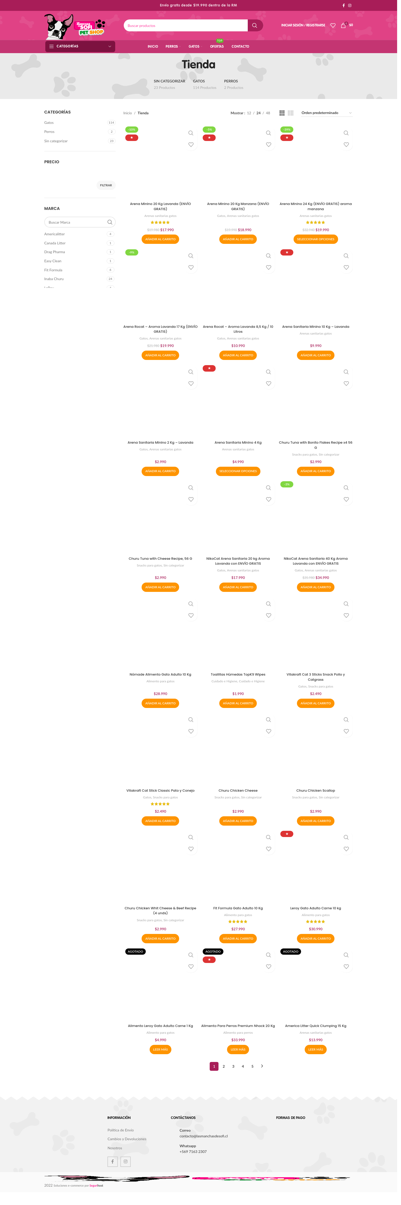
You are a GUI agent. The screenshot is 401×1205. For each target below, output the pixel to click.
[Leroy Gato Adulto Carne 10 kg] (316, 874)
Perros (49, 131)
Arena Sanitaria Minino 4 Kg (238, 442)
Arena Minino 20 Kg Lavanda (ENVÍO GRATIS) (160, 205)
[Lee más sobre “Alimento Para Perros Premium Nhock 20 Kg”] (238, 1062)
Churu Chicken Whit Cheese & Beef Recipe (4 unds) (160, 918)
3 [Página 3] (233, 1079)
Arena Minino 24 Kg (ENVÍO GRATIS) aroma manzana (316, 205)
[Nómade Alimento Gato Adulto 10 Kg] (159, 634)
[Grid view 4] (290, 113)
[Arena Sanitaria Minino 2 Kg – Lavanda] (159, 401)
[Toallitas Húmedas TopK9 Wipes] (238, 634)
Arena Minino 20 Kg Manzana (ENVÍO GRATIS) (238, 205)
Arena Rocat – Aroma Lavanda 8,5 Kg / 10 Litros (238, 328)
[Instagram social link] (350, 5)
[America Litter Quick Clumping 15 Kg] (316, 992)
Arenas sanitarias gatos (160, 214)
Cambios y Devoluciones (126, 1152)
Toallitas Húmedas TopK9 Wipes (238, 675)
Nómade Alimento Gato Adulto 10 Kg (160, 675)
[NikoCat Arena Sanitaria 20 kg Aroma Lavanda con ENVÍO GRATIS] (238, 517)
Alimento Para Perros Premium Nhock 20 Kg (238, 1036)
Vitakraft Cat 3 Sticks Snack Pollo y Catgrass (316, 678)
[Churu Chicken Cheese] (238, 750)
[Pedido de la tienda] (327, 113)
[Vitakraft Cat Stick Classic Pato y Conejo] (159, 750)
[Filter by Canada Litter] (74, 243)
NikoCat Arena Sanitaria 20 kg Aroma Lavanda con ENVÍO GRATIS (238, 561)
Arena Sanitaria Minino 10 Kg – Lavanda (316, 325)
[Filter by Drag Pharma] (74, 252)
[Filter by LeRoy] (74, 288)
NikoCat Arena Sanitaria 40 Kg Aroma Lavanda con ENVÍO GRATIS (316, 561)
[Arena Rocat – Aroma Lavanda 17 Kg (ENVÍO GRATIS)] (159, 284)
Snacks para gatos (304, 454)
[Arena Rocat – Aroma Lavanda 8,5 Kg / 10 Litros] (238, 284)
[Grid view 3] (282, 113)
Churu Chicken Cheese (238, 792)
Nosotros (114, 1161)
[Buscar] (193, 25)
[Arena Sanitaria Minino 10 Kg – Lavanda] (316, 284)
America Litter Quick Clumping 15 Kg (316, 1033)
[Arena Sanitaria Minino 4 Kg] (238, 401)
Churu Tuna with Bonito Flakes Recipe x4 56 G (316, 445)
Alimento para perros (238, 1046)
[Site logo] (75, 25)
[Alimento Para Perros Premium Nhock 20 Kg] (238, 992)
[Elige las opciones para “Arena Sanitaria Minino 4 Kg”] (238, 471)
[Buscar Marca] (80, 222)
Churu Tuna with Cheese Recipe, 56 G (160, 559)
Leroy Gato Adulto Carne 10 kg (316, 915)
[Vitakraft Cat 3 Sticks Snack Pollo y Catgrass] (316, 634)
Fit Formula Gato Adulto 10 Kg (238, 915)
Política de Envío (120, 1143)
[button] (160, 238)
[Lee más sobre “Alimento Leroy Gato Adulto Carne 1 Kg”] (160, 1062)
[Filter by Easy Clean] (74, 261)
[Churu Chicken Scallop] (316, 750)
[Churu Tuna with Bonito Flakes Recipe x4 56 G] (316, 401)
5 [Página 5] (252, 1079)
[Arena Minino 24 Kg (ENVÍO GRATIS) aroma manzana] (316, 161)
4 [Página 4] (243, 1079)
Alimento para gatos (160, 682)
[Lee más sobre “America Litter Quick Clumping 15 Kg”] (316, 1062)
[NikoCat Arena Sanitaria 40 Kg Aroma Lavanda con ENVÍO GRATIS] (316, 517)
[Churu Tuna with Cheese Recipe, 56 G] (159, 517)
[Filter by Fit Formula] (74, 270)
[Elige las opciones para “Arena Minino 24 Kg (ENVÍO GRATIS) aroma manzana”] (316, 238)
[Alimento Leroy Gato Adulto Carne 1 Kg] (159, 992)
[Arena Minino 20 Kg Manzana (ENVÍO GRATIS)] (238, 161)
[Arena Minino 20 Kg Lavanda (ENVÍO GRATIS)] (159, 161)
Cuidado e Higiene (223, 682)
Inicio (127, 113)
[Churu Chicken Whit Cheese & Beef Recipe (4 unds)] (159, 874)
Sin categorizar (56, 141)
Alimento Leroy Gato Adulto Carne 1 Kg (160, 1033)
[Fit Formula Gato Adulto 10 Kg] (238, 874)
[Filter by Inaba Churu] (74, 279)
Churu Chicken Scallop (316, 792)
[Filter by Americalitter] (74, 234)
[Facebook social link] (343, 5)
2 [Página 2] (224, 1079)
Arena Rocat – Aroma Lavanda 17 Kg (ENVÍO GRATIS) (160, 328)
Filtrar (106, 185)
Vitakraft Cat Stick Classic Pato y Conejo (159, 795)
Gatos (49, 122)
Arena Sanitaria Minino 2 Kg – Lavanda (160, 442)
